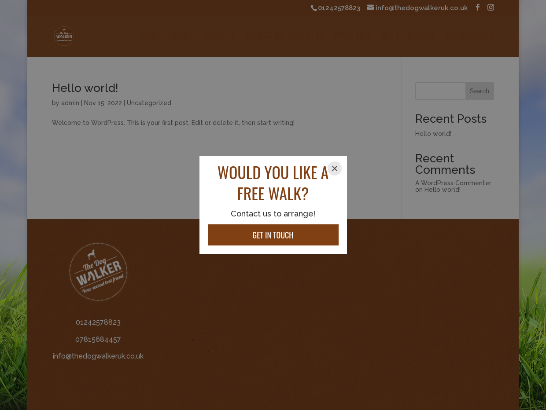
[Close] (335, 168)
